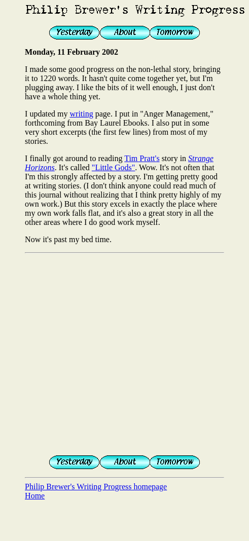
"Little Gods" (113, 167)
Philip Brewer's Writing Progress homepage (96, 486)
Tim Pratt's (141, 158)
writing (81, 113)
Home (35, 495)
